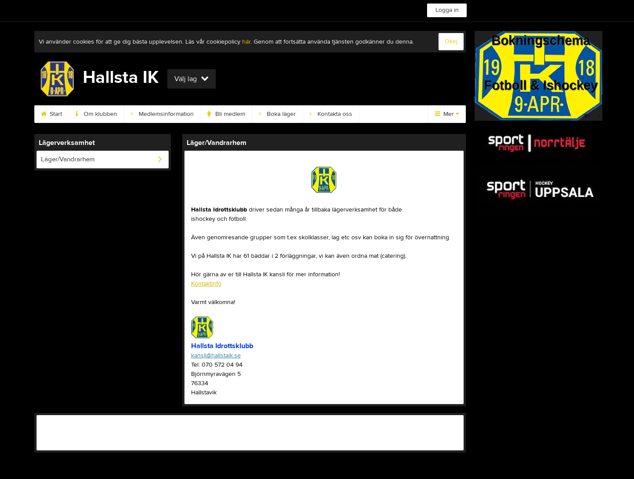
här (246, 42)
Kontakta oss (331, 114)
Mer (447, 114)
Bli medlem (226, 114)
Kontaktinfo (206, 284)
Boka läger (277, 114)
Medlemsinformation (162, 114)
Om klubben (96, 114)
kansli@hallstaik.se (216, 356)
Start (51, 114)
